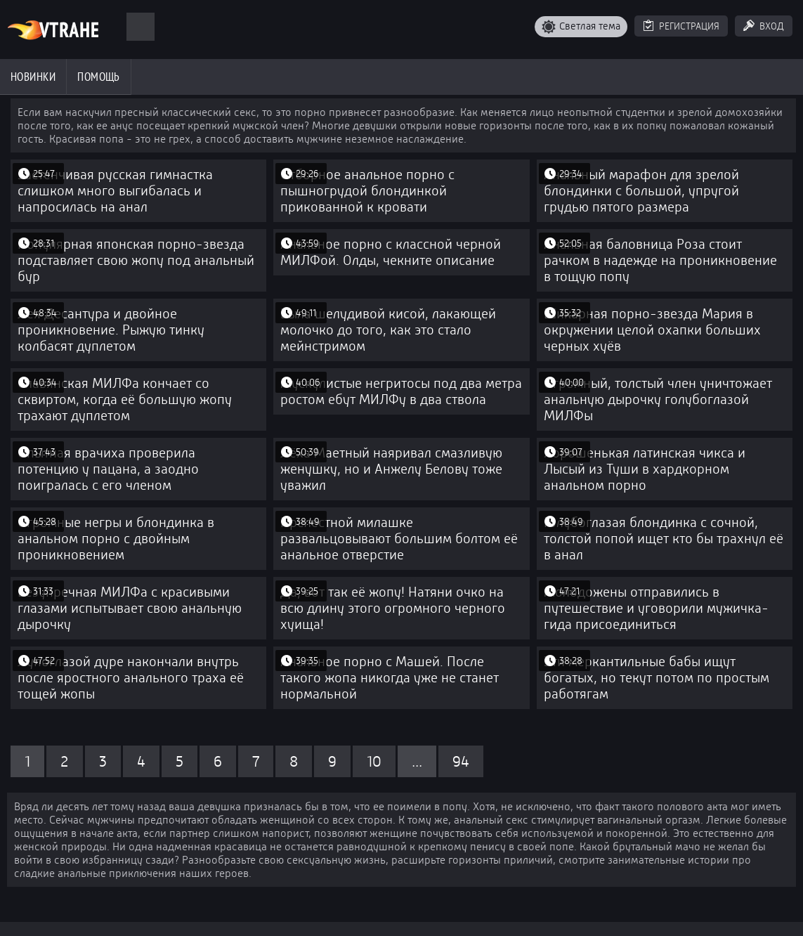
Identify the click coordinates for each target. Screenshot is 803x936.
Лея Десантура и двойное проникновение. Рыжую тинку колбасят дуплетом (111, 330)
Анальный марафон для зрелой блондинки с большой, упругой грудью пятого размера (641, 191)
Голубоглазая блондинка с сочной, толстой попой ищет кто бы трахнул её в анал (663, 538)
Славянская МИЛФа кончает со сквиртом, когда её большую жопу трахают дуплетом (125, 399)
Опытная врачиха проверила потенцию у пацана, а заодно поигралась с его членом (108, 469)
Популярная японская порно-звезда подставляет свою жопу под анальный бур (136, 260)
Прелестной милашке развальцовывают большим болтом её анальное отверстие (399, 538)
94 (460, 761)
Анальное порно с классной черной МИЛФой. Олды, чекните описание (390, 252)
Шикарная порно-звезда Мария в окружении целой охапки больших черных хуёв (652, 330)
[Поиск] (140, 27)
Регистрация (689, 26)
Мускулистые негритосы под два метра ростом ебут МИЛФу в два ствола (401, 391)
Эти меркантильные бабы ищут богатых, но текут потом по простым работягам (656, 678)
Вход (771, 26)
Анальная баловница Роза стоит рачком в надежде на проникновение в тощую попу (660, 260)
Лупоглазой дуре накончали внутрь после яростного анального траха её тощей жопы (131, 678)
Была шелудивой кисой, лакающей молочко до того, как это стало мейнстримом (388, 330)
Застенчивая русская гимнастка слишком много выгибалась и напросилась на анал (115, 191)
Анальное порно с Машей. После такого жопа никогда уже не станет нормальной (389, 678)
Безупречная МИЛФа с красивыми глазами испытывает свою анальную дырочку (130, 608)
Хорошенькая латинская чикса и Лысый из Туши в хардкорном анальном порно (644, 469)
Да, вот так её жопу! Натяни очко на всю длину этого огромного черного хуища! (392, 608)
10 (374, 761)
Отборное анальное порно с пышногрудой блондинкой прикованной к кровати (367, 191)
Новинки (33, 76)
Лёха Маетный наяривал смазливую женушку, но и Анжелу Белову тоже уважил (391, 469)
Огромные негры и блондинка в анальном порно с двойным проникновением (116, 538)
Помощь (98, 76)
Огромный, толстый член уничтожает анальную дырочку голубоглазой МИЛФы (658, 399)
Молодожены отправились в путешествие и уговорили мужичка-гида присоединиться (656, 608)
